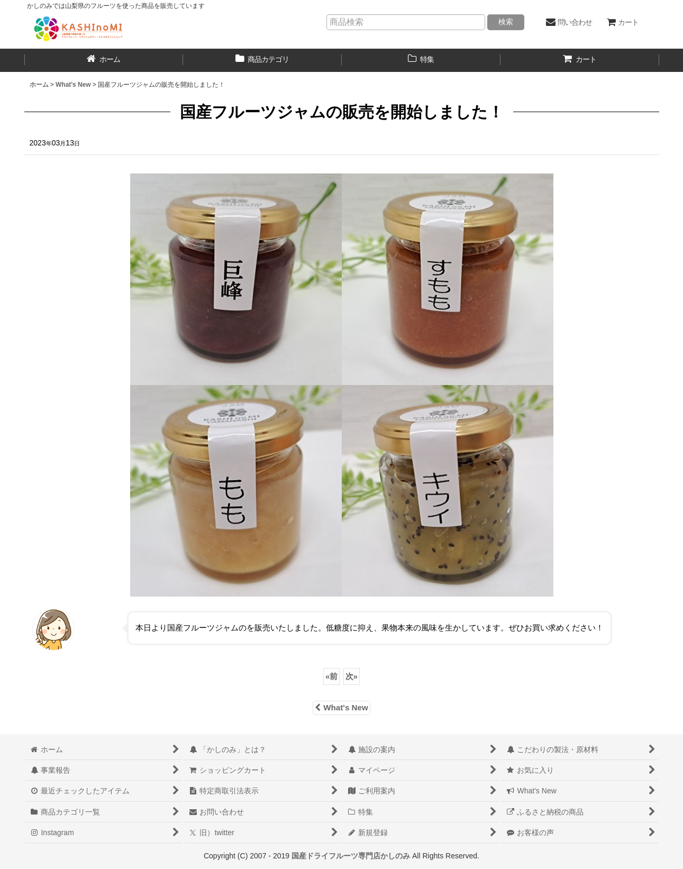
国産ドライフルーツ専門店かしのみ (351, 856)
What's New (341, 707)
